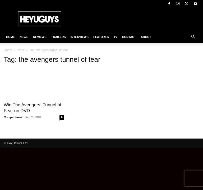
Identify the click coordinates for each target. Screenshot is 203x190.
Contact (129, 37)
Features (101, 37)
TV (115, 37)
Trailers (58, 37)
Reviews (40, 37)
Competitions (13, 117)
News (24, 37)
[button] (193, 37)
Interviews (80, 37)
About (146, 37)
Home (10, 37)
